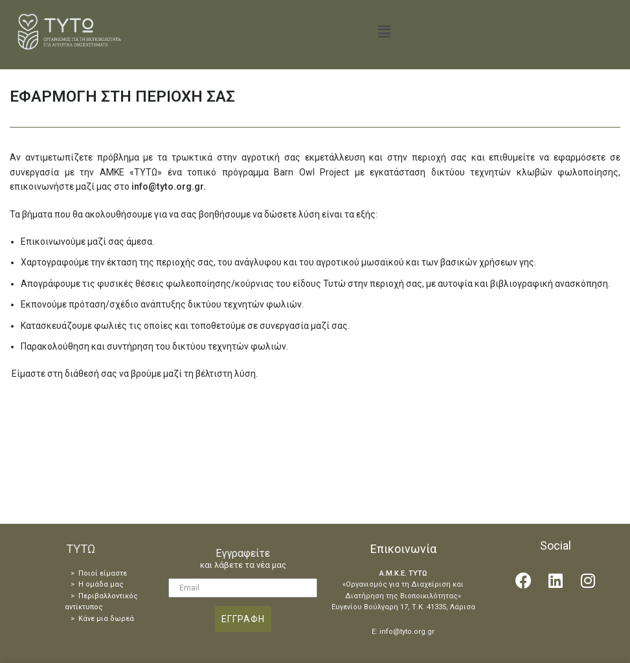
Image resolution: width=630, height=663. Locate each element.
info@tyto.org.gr (167, 186)
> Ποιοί (84, 573)
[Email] (242, 588)
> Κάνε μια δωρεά (102, 618)
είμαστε (112, 573)
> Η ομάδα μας (97, 584)
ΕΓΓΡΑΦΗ (243, 619)
